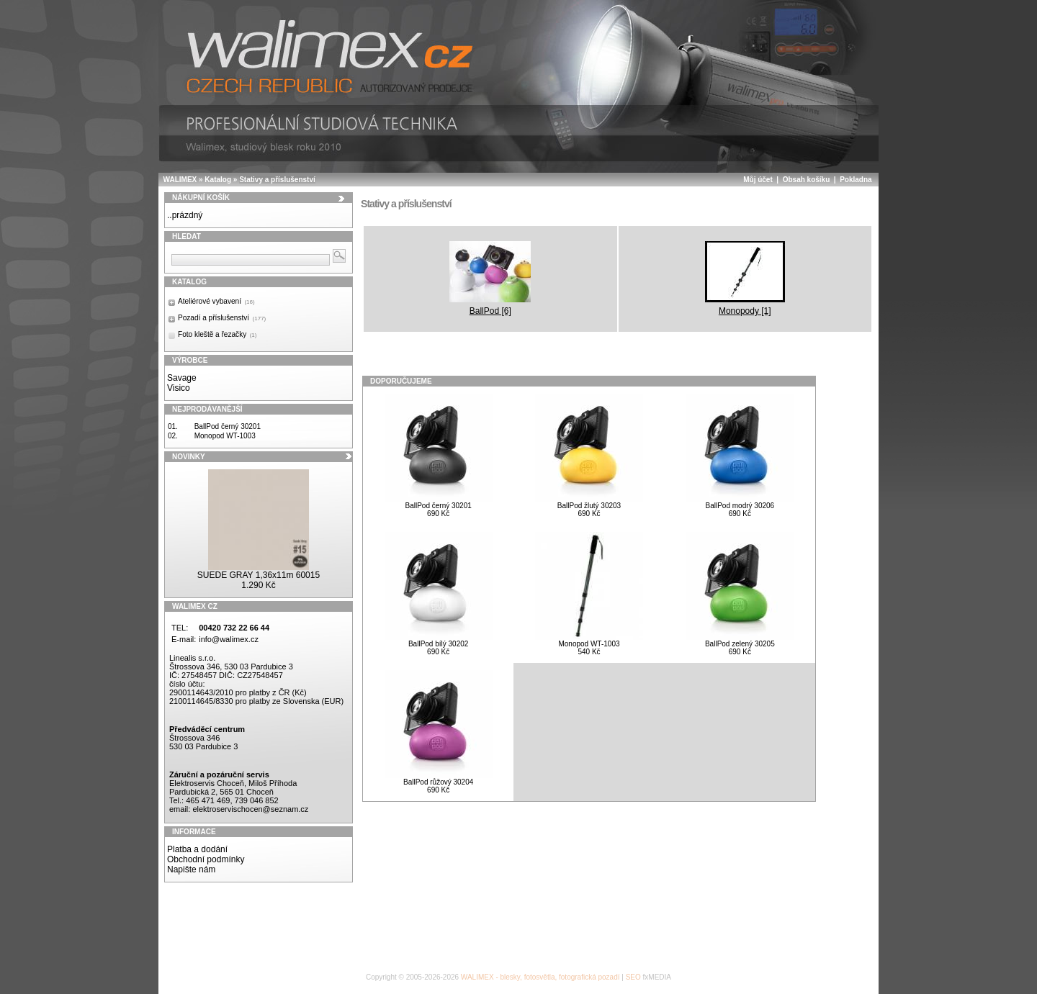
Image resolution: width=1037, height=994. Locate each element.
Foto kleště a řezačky (217, 334)
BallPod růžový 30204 (438, 782)
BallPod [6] (490, 278)
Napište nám (191, 869)
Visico (178, 388)
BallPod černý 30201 (227, 426)
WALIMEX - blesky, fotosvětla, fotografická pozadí (540, 977)
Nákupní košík (201, 198)
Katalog (218, 180)
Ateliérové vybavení (216, 301)
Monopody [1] (745, 278)
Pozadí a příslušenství (222, 318)
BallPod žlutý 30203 (589, 506)
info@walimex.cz (229, 639)
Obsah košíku (806, 180)
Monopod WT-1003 (225, 436)
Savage (182, 378)
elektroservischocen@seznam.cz (250, 809)
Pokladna (855, 180)
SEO (633, 977)
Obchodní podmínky (205, 859)
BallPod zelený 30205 (740, 644)
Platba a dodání (197, 849)
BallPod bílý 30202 (438, 644)
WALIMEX (180, 180)
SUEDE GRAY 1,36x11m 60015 (258, 575)
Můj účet (758, 180)
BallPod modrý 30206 (740, 506)
